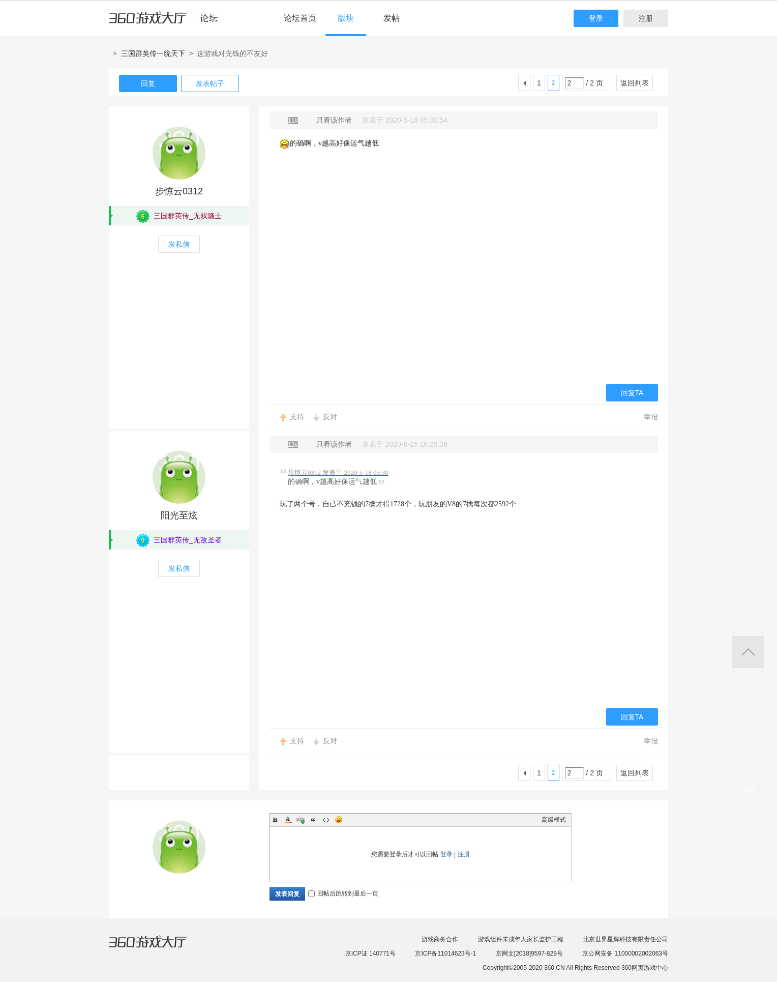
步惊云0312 (179, 191)
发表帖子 (210, 83)
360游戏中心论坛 (167, 22)
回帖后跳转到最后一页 (343, 893)
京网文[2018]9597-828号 (529, 953)
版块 (346, 18)
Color (288, 820)
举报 (651, 417)
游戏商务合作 (440, 939)
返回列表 (634, 83)
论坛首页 (300, 18)
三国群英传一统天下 (153, 53)
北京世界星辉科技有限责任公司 (625, 939)
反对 (330, 417)
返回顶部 (748, 652)
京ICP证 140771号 (370, 953)
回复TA (632, 393)
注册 (646, 18)
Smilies (339, 820)
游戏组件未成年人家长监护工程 (520, 939)
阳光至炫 (179, 515)
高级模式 (554, 819)
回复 (148, 83)
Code (326, 820)
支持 (297, 417)
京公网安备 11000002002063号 (625, 953)
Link (300, 820)
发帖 (391, 18)
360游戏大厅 (158, 948)
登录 (596, 18)
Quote (313, 820)
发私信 (179, 244)
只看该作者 (334, 120)
